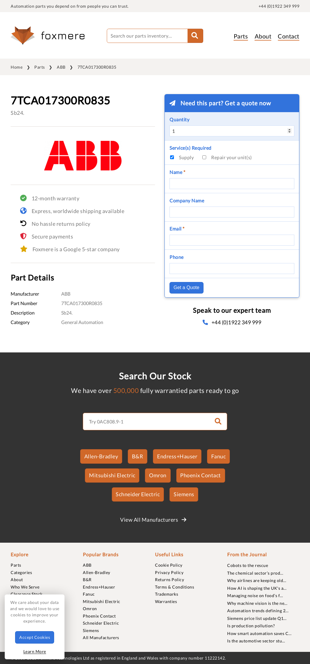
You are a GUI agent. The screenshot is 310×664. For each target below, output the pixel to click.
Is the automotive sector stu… (256, 640)
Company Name (186, 200)
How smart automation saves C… (259, 633)
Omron (158, 475)
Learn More (34, 651)
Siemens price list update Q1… (257, 618)
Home (16, 67)
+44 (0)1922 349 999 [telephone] (232, 322)
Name (177, 172)
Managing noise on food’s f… (255, 595)
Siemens (184, 494)
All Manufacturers (101, 637)
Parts (241, 36)
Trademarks (166, 594)
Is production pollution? (251, 625)
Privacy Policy (169, 572)
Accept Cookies (34, 637)
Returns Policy (169, 579)
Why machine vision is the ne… (257, 603)
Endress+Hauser (177, 456)
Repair (231, 157)
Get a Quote (186, 287)
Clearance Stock (27, 594)
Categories (21, 572)
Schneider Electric (138, 494)
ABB (61, 67)
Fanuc (218, 456)
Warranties (166, 601)
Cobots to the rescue (247, 565)
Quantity (179, 119)
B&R (137, 456)
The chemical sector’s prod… (255, 573)
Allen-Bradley (101, 456)
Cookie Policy (169, 565)
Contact (288, 36)
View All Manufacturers (153, 519)
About (263, 36)
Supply (186, 157)
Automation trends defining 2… (258, 610)
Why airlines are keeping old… (256, 580)
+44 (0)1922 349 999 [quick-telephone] (279, 6)
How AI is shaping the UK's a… (257, 588)
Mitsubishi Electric (112, 475)
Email (177, 228)
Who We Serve (25, 586)
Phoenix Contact (200, 475)
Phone (176, 257)
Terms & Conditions (174, 586)
